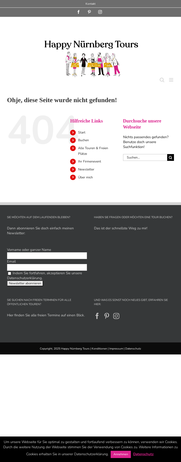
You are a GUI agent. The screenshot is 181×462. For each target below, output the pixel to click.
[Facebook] (97, 316)
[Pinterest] (107, 316)
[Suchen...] (145, 157)
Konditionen (99, 348)
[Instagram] (116, 316)
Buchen (83, 140)
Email (11, 261)
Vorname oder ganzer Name (29, 249)
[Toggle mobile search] (162, 79)
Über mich (85, 177)
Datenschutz (133, 348)
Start (81, 132)
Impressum (116, 348)
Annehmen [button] (120, 454)
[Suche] (170, 157)
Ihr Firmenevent (89, 161)
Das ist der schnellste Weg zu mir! (120, 228)
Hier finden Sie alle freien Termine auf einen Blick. (46, 315)
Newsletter (86, 169)
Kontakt (90, 4)
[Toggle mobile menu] (171, 79)
